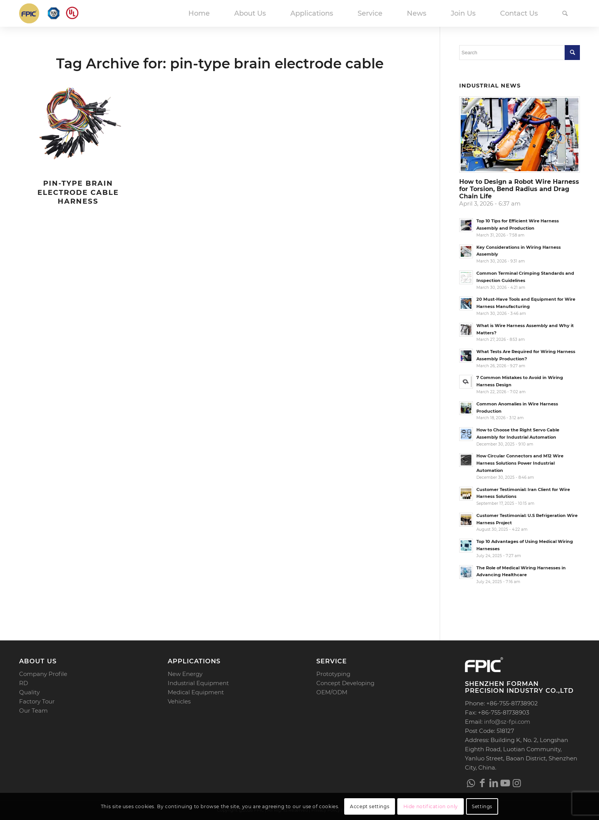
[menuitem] (199, 13)
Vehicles (179, 701)
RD (23, 683)
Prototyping (333, 673)
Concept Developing (345, 683)
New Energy (185, 673)
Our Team (33, 710)
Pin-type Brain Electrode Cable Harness (78, 192)
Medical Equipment (196, 692)
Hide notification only (430, 806)
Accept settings (369, 806)
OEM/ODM (331, 692)
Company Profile (43, 673)
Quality (29, 692)
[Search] (565, 13)
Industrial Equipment (198, 683)
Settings (482, 806)
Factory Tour (37, 701)
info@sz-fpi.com (507, 721)
